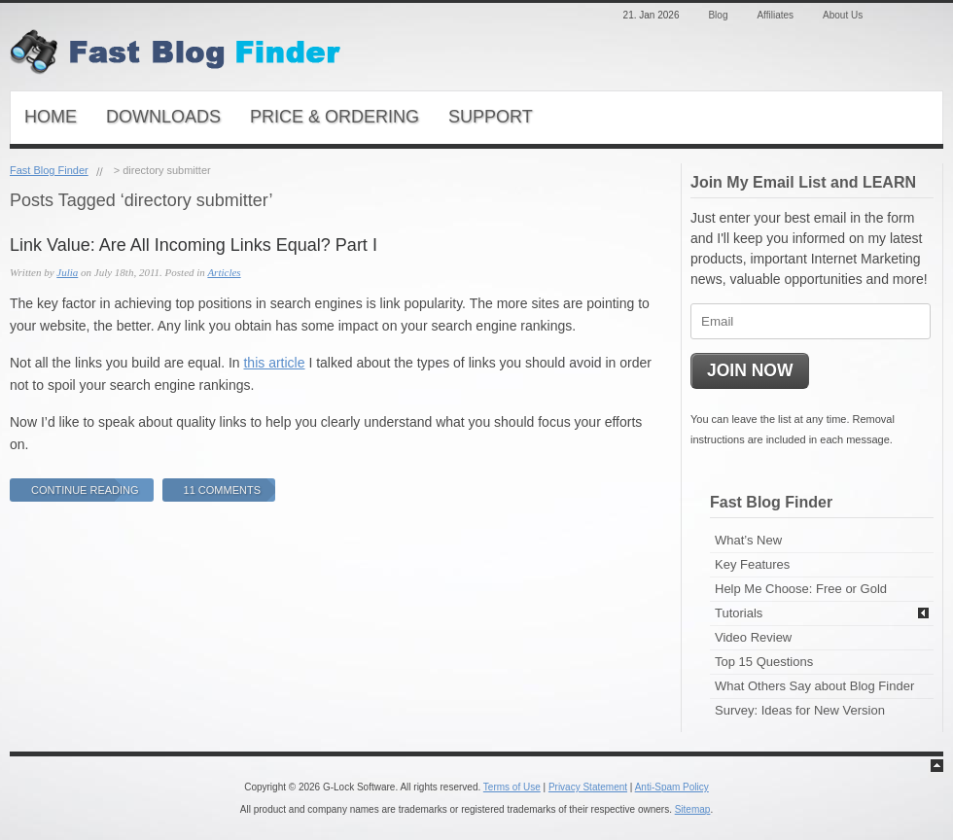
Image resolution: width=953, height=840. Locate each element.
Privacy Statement (587, 787)
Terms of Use (512, 787)
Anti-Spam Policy (672, 787)
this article (273, 362)
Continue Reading (85, 490)
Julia (67, 272)
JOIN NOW (750, 370)
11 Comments (222, 490)
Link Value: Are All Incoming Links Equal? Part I (193, 245)
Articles (223, 272)
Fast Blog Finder (49, 170)
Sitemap (693, 809)
